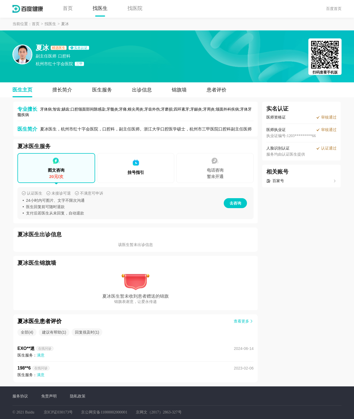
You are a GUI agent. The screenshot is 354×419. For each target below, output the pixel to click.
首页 (68, 8)
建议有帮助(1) (54, 332)
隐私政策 (77, 396)
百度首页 (334, 8)
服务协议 (20, 396)
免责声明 (49, 396)
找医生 (100, 8)
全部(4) (27, 332)
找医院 (134, 8)
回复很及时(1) (87, 332)
